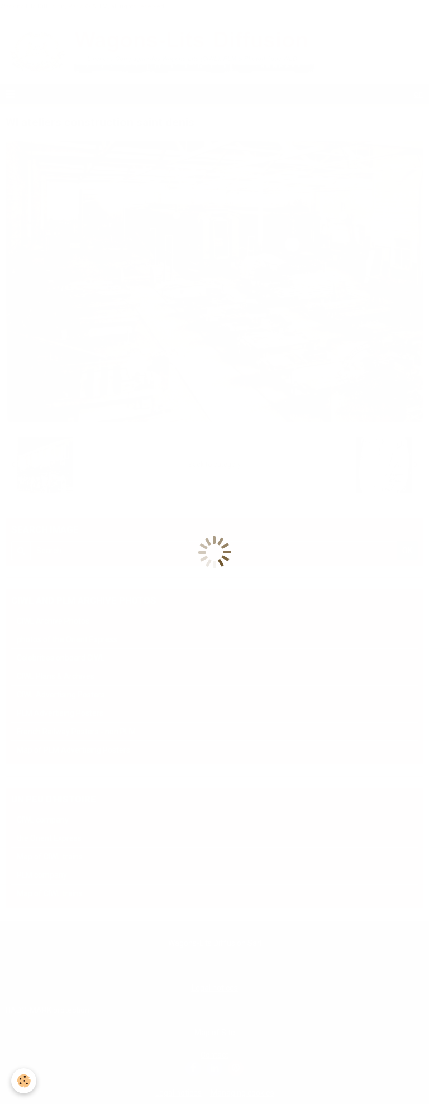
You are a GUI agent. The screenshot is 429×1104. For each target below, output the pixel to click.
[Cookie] (23, 1080)
